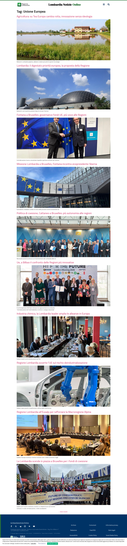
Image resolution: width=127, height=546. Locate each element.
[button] (108, 4)
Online (77, 5)
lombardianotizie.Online (20, 523)
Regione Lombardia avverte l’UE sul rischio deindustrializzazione (52, 363)
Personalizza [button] (42, 543)
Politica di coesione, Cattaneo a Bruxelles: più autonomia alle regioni (54, 213)
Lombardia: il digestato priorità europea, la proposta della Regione (53, 66)
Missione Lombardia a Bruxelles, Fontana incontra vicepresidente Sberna (57, 164)
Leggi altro (33, 543)
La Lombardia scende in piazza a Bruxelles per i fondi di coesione (52, 461)
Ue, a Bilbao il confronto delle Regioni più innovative (45, 262)
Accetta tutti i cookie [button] (52, 543)
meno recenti (62, 512)
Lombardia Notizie (60, 5)
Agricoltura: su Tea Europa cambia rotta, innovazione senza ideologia (54, 16)
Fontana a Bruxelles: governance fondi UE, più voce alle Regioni (51, 115)
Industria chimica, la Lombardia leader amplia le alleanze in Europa (53, 313)
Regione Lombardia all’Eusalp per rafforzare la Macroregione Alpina (54, 412)
